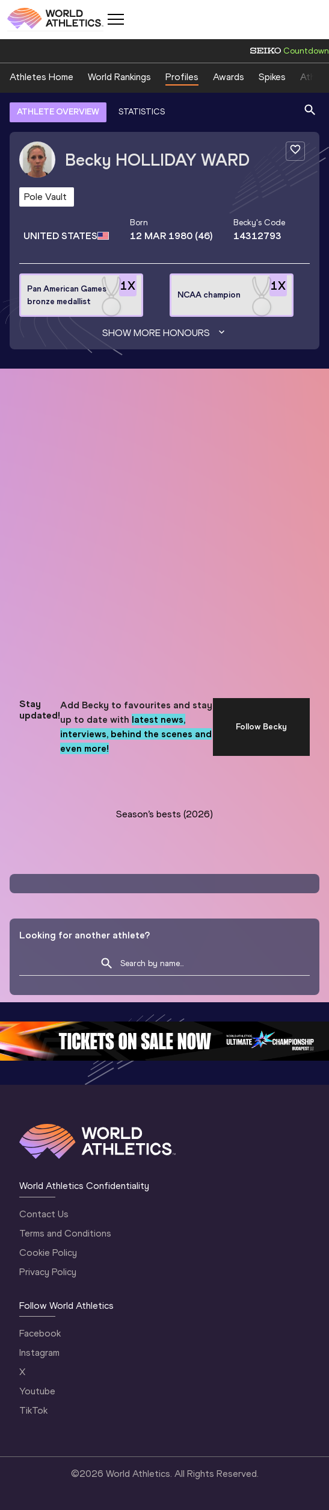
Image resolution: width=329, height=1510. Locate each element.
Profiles (181, 77)
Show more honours (164, 333)
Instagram (39, 1352)
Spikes (272, 77)
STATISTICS (141, 112)
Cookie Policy (48, 1252)
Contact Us (44, 1214)
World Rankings (119, 77)
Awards (228, 77)
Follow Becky (261, 727)
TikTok (33, 1410)
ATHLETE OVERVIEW (58, 112)
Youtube (37, 1391)
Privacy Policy (47, 1272)
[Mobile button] (115, 19)
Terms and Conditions (65, 1233)
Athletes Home (41, 77)
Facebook (40, 1333)
